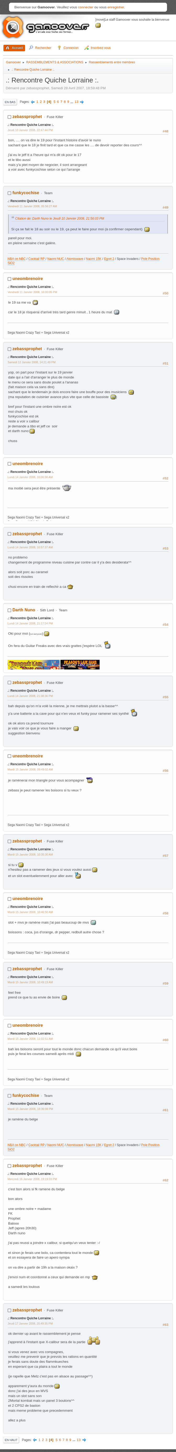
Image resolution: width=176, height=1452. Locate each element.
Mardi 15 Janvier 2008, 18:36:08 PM (30, 1108)
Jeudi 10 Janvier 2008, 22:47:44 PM (30, 130)
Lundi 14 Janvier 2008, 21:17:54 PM (30, 623)
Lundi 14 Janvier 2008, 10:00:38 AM (30, 477)
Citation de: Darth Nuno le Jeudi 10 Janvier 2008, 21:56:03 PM (59, 218)
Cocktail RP (37, 259)
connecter (85, 7)
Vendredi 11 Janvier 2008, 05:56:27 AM (32, 206)
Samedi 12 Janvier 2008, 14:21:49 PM (31, 362)
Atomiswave (74, 259)
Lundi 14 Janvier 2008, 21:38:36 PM (30, 695)
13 (76, 102)
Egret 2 (109, 259)
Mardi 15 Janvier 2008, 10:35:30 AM (30, 854)
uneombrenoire (27, 278)
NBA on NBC (17, 259)
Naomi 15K (93, 259)
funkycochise (25, 193)
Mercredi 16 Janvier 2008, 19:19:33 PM (32, 1179)
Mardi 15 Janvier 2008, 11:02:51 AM (30, 1038)
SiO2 (11, 263)
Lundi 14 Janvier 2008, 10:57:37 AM (30, 547)
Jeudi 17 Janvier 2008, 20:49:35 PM (30, 1323)
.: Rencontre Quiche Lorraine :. (31, 125)
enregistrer (115, 7)
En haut (11, 1440)
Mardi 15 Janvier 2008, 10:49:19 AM (30, 982)
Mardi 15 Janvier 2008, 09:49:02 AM (30, 769)
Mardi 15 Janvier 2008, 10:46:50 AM (30, 912)
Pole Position (150, 259)
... (72, 102)
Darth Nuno (23, 610)
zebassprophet (27, 116)
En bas (10, 102)
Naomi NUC (55, 259)
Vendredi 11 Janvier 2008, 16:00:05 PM (32, 292)
